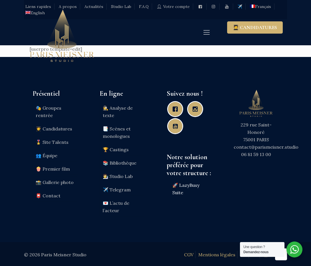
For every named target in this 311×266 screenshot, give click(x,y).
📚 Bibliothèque (119, 163)
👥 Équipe (46, 155)
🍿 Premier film (53, 169)
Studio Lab (121, 6)
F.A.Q (144, 6)
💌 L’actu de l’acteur (116, 206)
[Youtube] (176, 126)
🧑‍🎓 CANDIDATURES (255, 27)
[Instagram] (196, 109)
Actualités (93, 6)
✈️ (239, 6)
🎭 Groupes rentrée (48, 111)
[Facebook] (176, 109)
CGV (188, 254)
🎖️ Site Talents (52, 142)
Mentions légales (216, 254)
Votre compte (173, 6)
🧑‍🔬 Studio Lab (118, 176)
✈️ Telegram (117, 190)
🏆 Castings (116, 149)
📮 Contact (48, 196)
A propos (68, 6)
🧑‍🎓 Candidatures (54, 129)
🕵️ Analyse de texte (118, 111)
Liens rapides (38, 6)
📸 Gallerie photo (55, 182)
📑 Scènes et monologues (117, 132)
